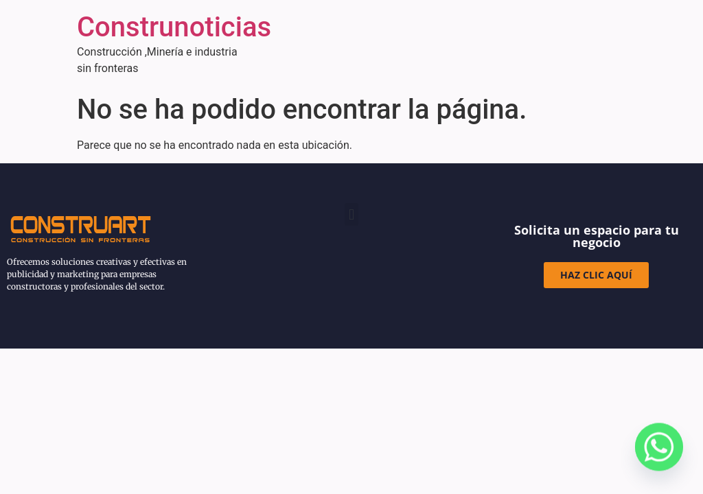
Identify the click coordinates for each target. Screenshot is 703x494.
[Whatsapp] (659, 453)
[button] (351, 214)
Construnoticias (174, 27)
